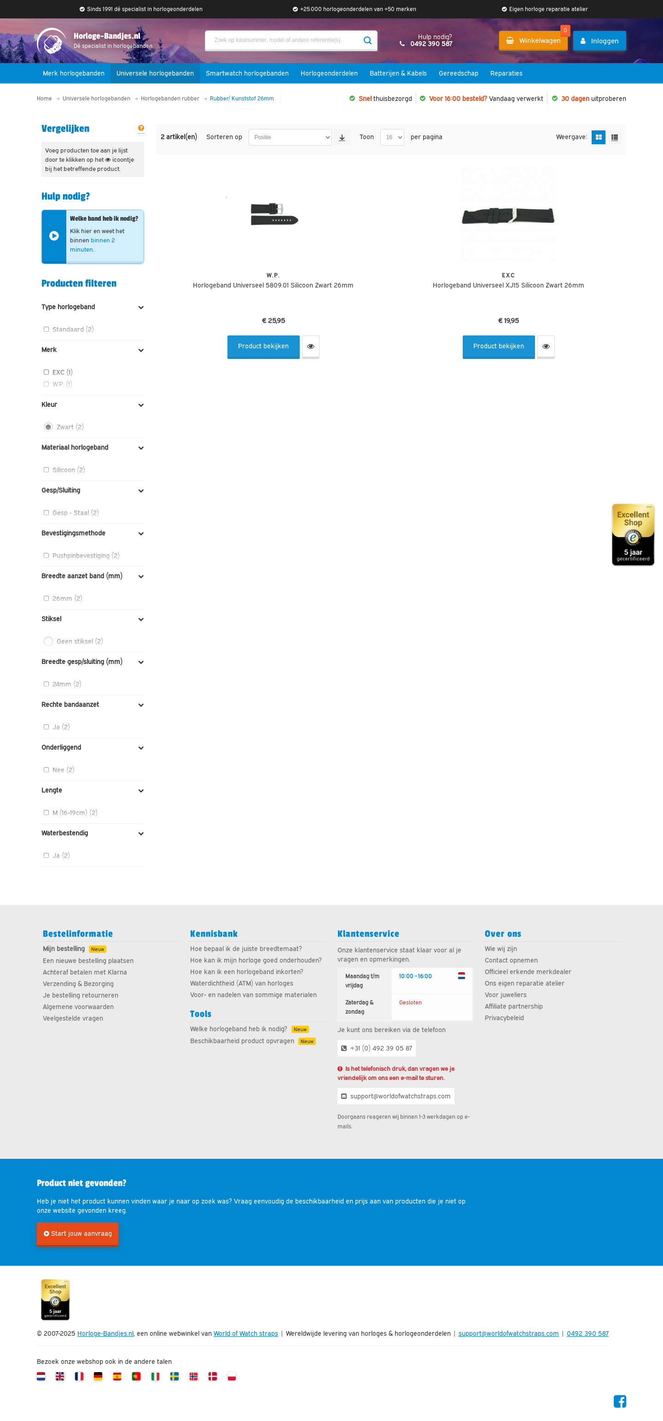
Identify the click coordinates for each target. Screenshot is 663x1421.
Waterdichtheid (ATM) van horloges (241, 983)
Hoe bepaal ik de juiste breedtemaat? (246, 948)
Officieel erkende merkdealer (528, 971)
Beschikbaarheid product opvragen (242, 1041)
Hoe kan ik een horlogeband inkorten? (246, 971)
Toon (368, 137)
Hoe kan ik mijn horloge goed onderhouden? (256, 960)
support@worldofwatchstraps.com (396, 1096)
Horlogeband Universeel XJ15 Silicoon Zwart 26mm (508, 285)
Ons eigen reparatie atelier (524, 983)
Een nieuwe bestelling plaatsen (88, 960)
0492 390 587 (588, 1334)
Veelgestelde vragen (73, 1018)
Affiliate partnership (514, 1006)
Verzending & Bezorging (78, 983)
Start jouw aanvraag (78, 1234)
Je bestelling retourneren (80, 995)
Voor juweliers (506, 994)
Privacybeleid (504, 1018)
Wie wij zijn (501, 948)
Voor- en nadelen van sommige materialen (253, 994)
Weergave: (572, 137)
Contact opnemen (511, 960)
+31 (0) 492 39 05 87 (376, 1048)
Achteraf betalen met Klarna (85, 972)
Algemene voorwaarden (78, 1006)
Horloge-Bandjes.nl (105, 1334)
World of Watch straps (246, 1334)
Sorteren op (225, 137)
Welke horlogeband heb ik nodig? (238, 1029)
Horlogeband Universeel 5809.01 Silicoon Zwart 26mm (273, 285)
